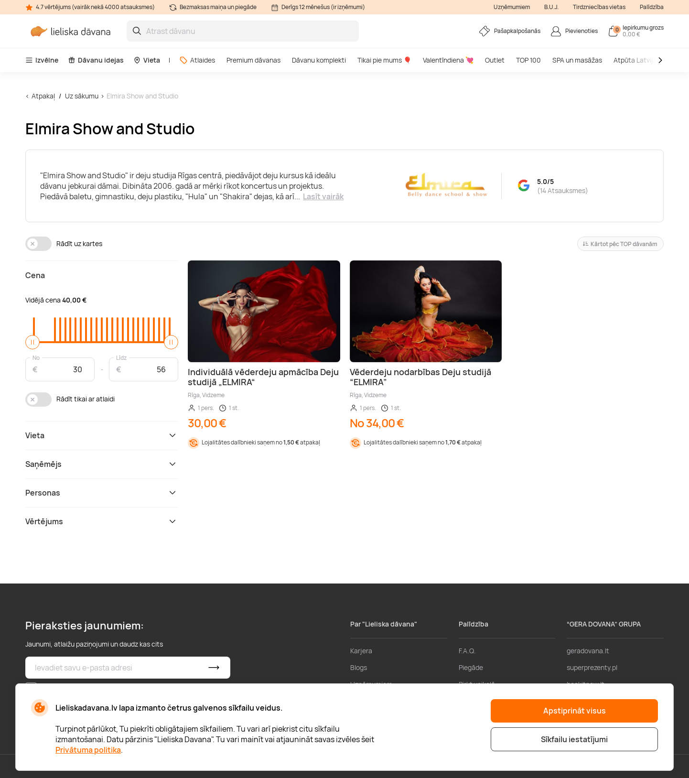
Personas (101, 492)
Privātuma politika (88, 750)
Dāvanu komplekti (319, 60)
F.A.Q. (467, 650)
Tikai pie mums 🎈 (384, 60)
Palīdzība (652, 7)
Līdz (121, 357)
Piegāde (471, 667)
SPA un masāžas (577, 60)
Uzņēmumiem (512, 7)
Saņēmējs (101, 464)
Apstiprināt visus (574, 710)
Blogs (358, 667)
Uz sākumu (81, 95)
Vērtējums (101, 521)
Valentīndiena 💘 (448, 60)
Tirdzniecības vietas (599, 7)
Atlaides (197, 60)
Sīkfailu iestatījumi (574, 739)
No (36, 357)
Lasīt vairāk (323, 196)
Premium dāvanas (253, 60)
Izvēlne (41, 60)
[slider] (32, 342)
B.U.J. (551, 7)
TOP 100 (528, 60)
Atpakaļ (43, 95)
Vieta (146, 60)
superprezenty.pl (592, 667)
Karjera (361, 650)
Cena (35, 275)
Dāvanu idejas (96, 60)
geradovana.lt (588, 650)
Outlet (495, 60)
